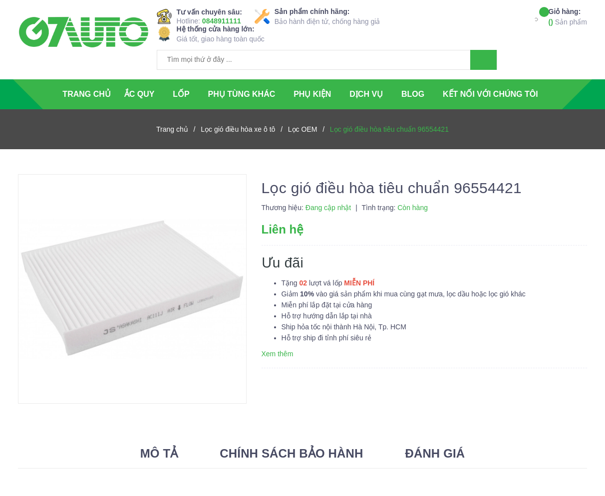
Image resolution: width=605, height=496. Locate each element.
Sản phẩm (568, 16)
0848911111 (221, 21)
